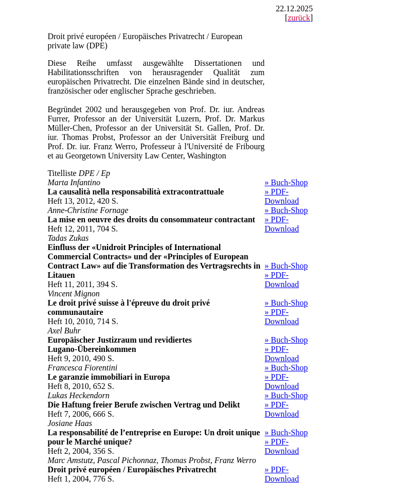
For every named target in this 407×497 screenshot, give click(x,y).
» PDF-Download (281, 196)
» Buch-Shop (286, 182)
